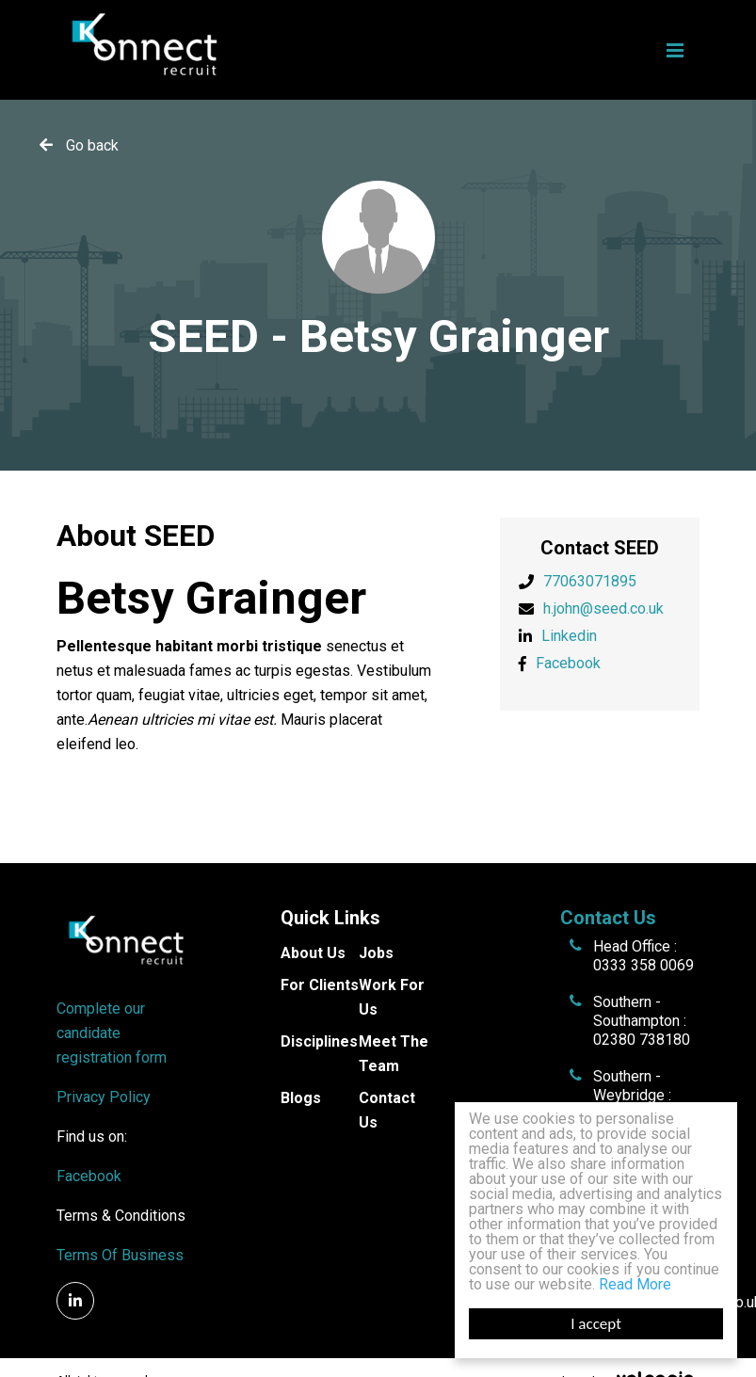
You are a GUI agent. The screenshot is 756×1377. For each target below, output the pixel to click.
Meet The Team (393, 1054)
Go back (92, 145)
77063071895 (589, 581)
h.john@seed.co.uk (603, 608)
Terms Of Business (120, 1255)
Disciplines (319, 1041)
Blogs (301, 1098)
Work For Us (392, 997)
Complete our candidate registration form (111, 1033)
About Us (313, 953)
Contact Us (387, 1110)
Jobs (376, 953)
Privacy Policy (103, 1097)
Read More (635, 1284)
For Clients (320, 985)
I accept (596, 1324)
